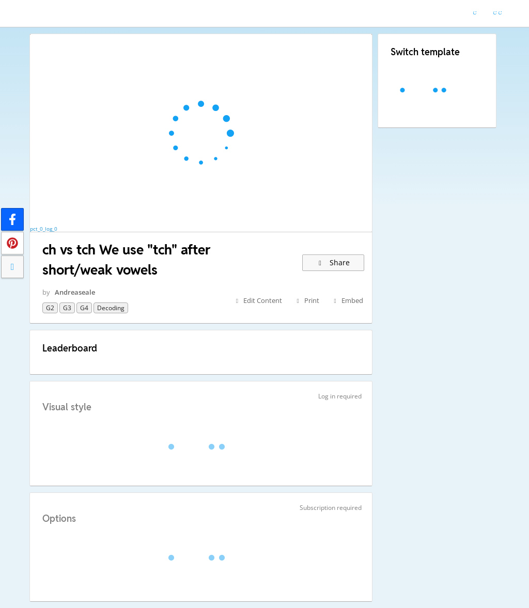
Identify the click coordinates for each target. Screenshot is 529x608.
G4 (84, 307)
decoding (111, 307)
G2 (50, 307)
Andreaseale (75, 292)
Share (333, 262)
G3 (67, 307)
